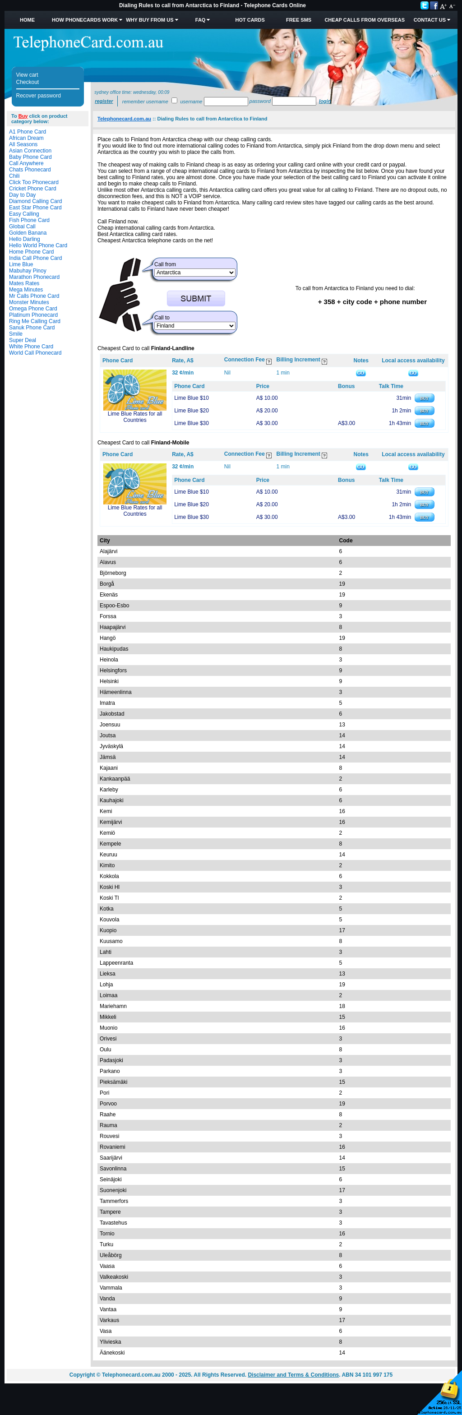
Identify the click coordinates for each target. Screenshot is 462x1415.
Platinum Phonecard (33, 315)
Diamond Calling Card (35, 201)
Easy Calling (24, 214)
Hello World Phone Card (38, 245)
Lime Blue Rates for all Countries (135, 417)
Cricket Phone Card (32, 188)
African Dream (26, 138)
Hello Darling (24, 239)
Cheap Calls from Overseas (364, 20)
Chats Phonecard (30, 169)
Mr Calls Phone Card (34, 296)
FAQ (200, 20)
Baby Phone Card (30, 157)
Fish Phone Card (29, 220)
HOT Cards (249, 20)
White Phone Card (31, 346)
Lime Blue (21, 264)
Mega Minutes (26, 290)
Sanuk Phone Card (32, 327)
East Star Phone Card (35, 207)
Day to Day (22, 195)
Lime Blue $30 (191, 423)
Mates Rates (24, 283)
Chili (14, 176)
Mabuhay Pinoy (27, 271)
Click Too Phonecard (34, 182)
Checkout (27, 82)
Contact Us (430, 20)
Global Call (22, 226)
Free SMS (298, 20)
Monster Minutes (29, 302)
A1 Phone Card (27, 132)
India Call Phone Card (35, 258)
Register (104, 101)
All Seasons (23, 144)
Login (325, 101)
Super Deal (22, 340)
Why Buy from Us (149, 20)
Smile (16, 334)
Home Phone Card (31, 252)
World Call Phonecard (35, 353)
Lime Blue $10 (191, 398)
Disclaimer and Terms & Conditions (293, 1375)
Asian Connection (30, 151)
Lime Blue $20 (191, 410)
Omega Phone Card (33, 308)
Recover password (38, 95)
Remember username (145, 101)
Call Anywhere (26, 163)
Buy (23, 116)
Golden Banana (27, 233)
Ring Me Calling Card (34, 321)
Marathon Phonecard (34, 277)
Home (27, 20)
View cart (27, 75)
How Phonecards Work (85, 20)
